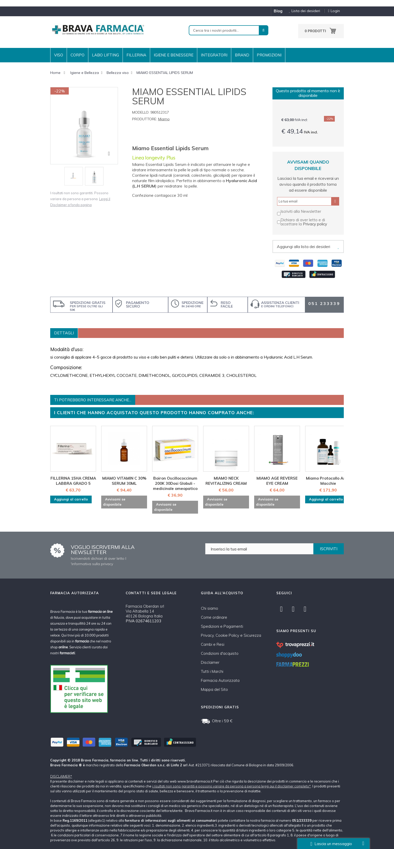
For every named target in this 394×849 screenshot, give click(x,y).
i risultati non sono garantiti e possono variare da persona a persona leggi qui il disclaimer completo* (231, 786)
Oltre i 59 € (222, 720)
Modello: (140, 112)
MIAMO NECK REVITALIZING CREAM (226, 481)
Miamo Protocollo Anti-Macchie (328, 481)
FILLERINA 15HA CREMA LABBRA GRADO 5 (73, 481)
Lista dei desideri (302, 11)
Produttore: (144, 119)
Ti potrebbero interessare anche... (92, 399)
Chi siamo (209, 608)
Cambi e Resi (212, 644)
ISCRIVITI (328, 548)
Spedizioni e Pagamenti (222, 626)
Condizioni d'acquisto (219, 653)
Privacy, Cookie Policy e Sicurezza (231, 635)
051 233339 (324, 303)
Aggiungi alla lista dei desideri (303, 246)
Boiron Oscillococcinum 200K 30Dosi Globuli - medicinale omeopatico (175, 483)
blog (278, 11)
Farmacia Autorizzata (220, 680)
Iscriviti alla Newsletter (300, 211)
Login (334, 11)
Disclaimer (210, 662)
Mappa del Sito (214, 689)
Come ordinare (214, 617)
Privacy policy (315, 224)
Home (55, 72)
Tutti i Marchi (212, 671)
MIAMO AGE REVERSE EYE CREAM (277, 481)
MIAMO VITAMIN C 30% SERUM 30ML (124, 481)
